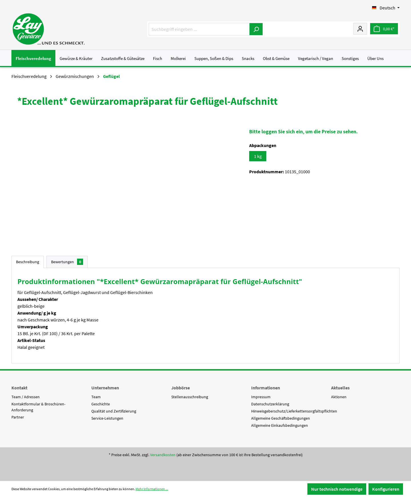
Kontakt (19, 388)
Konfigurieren (385, 489)
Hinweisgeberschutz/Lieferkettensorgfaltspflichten (294, 411)
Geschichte (100, 404)
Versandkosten (163, 454)
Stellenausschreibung (189, 396)
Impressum (261, 396)
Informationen (265, 388)
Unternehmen (105, 388)
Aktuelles (340, 388)
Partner (17, 417)
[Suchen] (256, 29)
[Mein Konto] (360, 28)
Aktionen (338, 396)
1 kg (258, 156)
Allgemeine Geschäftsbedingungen (280, 418)
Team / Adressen (25, 396)
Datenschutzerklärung (270, 404)
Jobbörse (180, 388)
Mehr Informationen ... (152, 489)
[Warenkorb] (384, 28)
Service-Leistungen (107, 418)
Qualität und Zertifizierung (113, 411)
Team (96, 396)
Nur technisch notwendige (336, 489)
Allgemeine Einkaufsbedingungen (279, 425)
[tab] (27, 262)
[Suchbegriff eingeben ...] (199, 29)
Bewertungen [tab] (67, 262)
